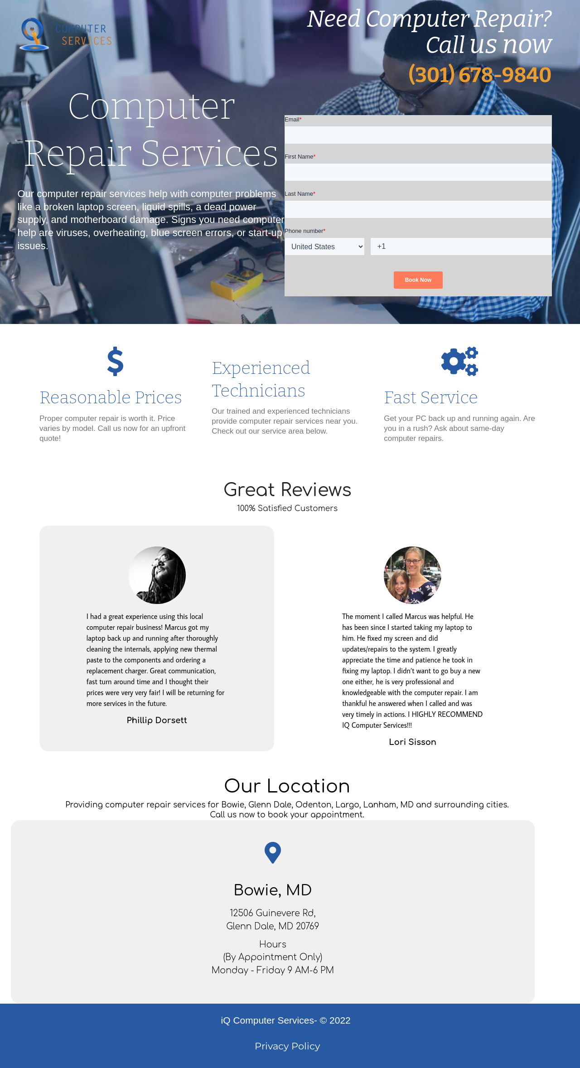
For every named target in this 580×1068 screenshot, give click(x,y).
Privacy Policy (287, 1046)
